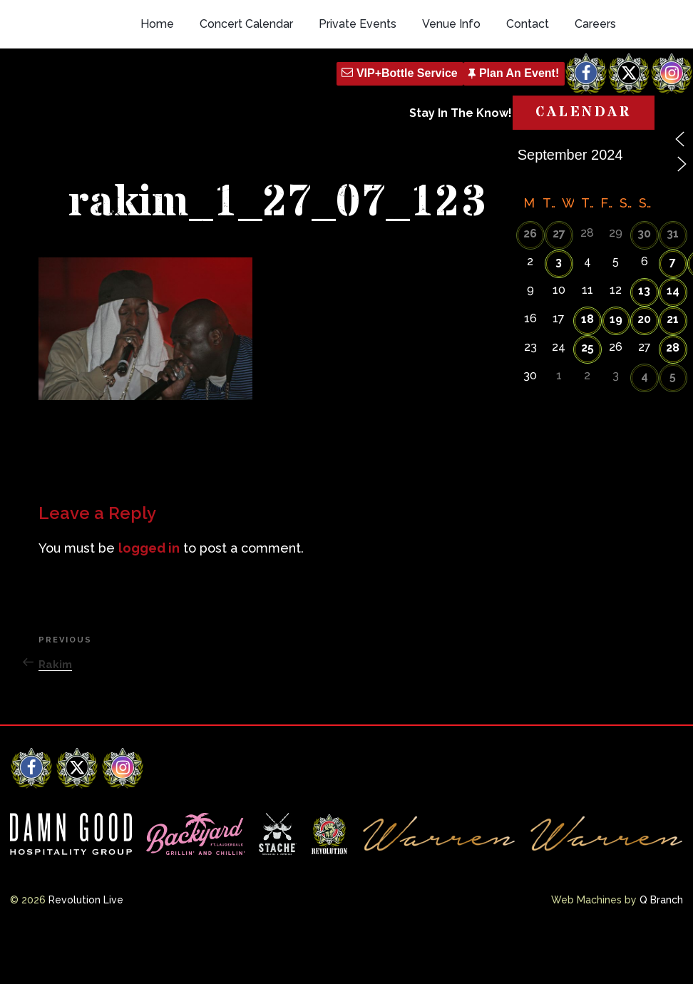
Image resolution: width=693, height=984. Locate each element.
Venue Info (451, 87)
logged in (149, 596)
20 (644, 368)
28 (672, 397)
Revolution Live (85, 948)
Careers (595, 87)
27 (559, 282)
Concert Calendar (246, 87)
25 (587, 397)
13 (644, 340)
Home (157, 87)
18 (587, 368)
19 (616, 368)
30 (644, 282)
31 (673, 282)
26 (530, 282)
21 (673, 368)
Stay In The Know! (460, 176)
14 (673, 340)
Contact (527, 87)
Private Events (357, 87)
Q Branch (661, 948)
